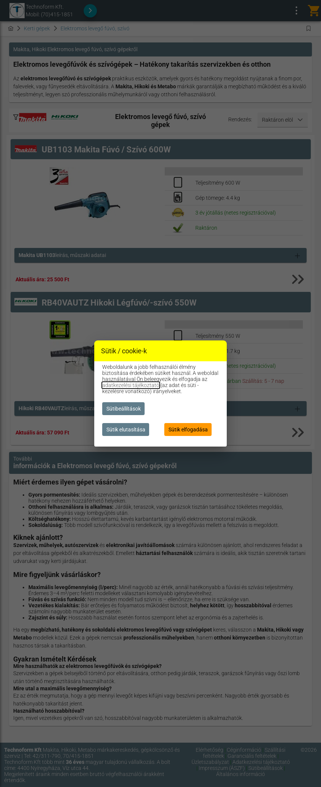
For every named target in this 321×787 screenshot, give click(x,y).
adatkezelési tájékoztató (130, 385)
